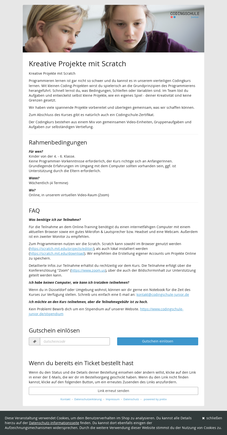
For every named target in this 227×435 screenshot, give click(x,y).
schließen (212, 418)
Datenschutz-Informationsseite (54, 422)
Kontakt (65, 399)
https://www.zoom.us (88, 270)
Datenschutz (131, 399)
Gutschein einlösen (157, 341)
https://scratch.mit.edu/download (57, 253)
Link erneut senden (113, 390)
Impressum (113, 399)
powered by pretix (155, 399)
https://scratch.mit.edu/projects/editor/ (61, 248)
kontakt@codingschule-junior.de (162, 294)
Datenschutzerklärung (88, 399)
